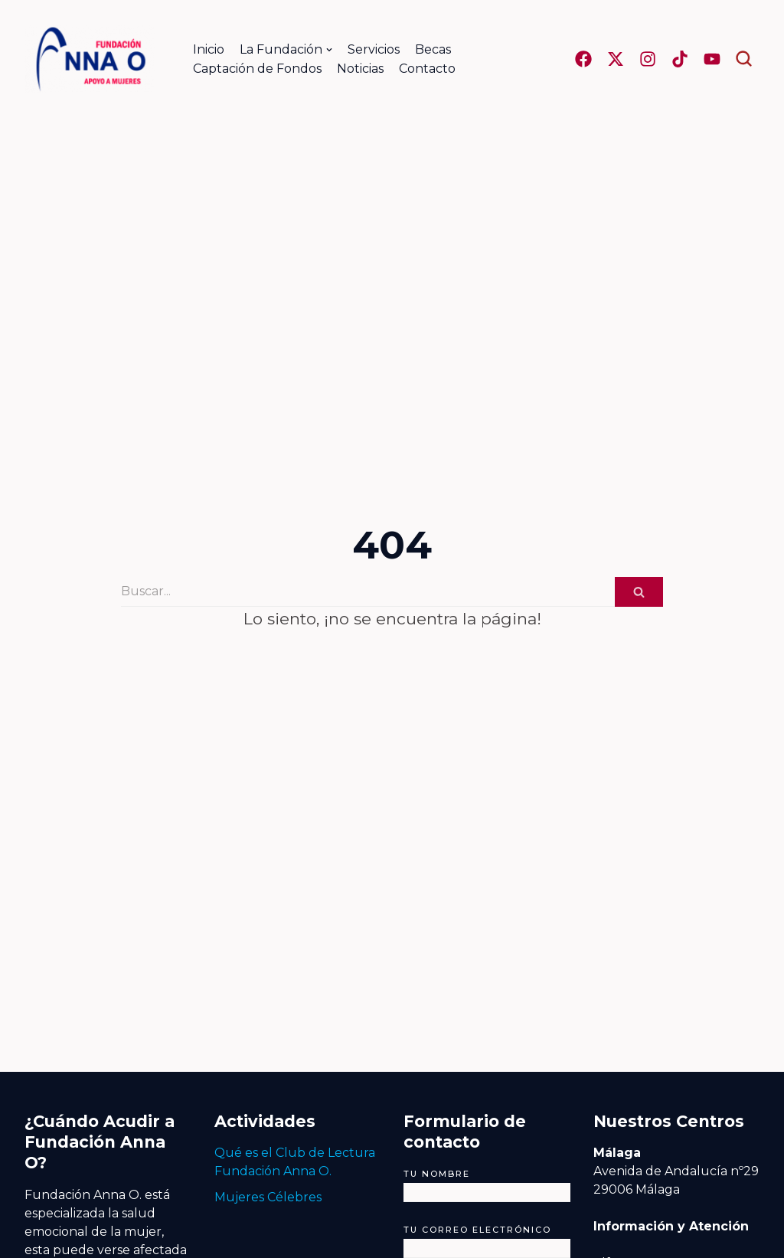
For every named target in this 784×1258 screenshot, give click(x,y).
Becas (433, 49)
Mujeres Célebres (268, 1197)
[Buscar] (368, 592)
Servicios (374, 49)
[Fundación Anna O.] (89, 59)
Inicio (208, 49)
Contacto (427, 68)
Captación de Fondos (257, 68)
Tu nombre (486, 1182)
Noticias (360, 68)
